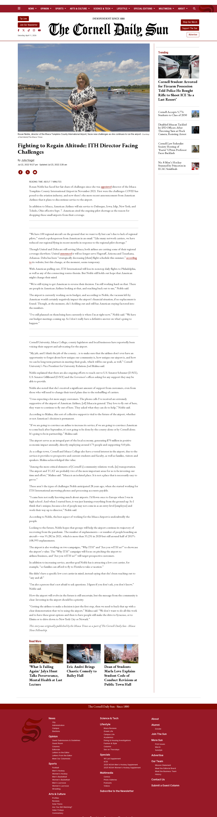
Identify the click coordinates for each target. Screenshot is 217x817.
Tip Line (23, 18)
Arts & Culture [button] (79, 8)
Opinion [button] (45, 8)
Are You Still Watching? (62, 807)
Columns (56, 746)
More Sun (157, 740)
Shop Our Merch (190, 22)
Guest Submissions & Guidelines (66, 740)
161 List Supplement (112, 758)
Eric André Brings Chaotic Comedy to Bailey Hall (82, 671)
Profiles (55, 798)
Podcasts (108, 783)
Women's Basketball (61, 780)
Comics (107, 777)
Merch (158, 747)
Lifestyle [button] (122, 8)
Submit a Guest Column (165, 785)
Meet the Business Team (165, 771)
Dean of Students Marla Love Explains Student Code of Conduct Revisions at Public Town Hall (120, 675)
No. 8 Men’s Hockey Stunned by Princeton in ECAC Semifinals (172, 166)
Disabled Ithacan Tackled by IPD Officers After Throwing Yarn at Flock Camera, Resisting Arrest (172, 129)
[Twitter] (23, 30)
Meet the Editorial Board (165, 768)
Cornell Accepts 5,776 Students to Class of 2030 (172, 113)
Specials (105, 754)
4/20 (106, 761)
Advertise (193, 34)
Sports (53, 763)
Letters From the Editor (62, 755)
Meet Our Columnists (61, 758)
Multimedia (106, 772)
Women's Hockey (59, 774)
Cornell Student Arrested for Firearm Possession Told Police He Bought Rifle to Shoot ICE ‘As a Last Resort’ (177, 90)
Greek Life (108, 731)
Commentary (57, 813)
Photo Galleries (110, 780)
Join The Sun (159, 733)
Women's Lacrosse (60, 786)
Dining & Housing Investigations (117, 740)
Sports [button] (59, 8)
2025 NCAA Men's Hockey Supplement (121, 764)
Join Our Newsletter (29, 25)
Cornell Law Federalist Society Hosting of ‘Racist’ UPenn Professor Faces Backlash (172, 148)
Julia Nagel (27, 160)
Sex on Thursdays (111, 749)
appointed (107, 186)
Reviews (55, 801)
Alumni (155, 724)
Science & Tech (109, 718)
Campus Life (109, 734)
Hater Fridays (58, 810)
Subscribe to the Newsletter (117, 790)
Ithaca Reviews (110, 728)
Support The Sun (189, 28)
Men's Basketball (59, 777)
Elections (56, 731)
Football (55, 767)
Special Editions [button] (143, 8)
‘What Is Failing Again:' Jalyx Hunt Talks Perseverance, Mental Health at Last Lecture (45, 675)
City (53, 722)
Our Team (157, 761)
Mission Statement (163, 765)
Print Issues (160, 744)
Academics (108, 737)
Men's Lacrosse (59, 783)
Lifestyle (105, 724)
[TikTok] (29, 30)
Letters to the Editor (60, 752)
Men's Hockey (58, 771)
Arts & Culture (57, 793)
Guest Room (57, 743)
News (52, 718)
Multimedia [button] (165, 8)
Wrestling (56, 789)
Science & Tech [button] (102, 8)
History (158, 774)
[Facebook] (18, 30)
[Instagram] (34, 30)
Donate (158, 729)
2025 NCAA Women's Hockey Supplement (122, 767)
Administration (58, 725)
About (155, 718)
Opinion (53, 736)
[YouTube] (39, 30)
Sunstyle (158, 750)
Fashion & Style (110, 743)
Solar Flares (57, 804)
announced (66, 253)
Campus (55, 728)
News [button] (31, 8)
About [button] (182, 8)
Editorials (56, 749)
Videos (107, 786)
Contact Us (158, 779)
